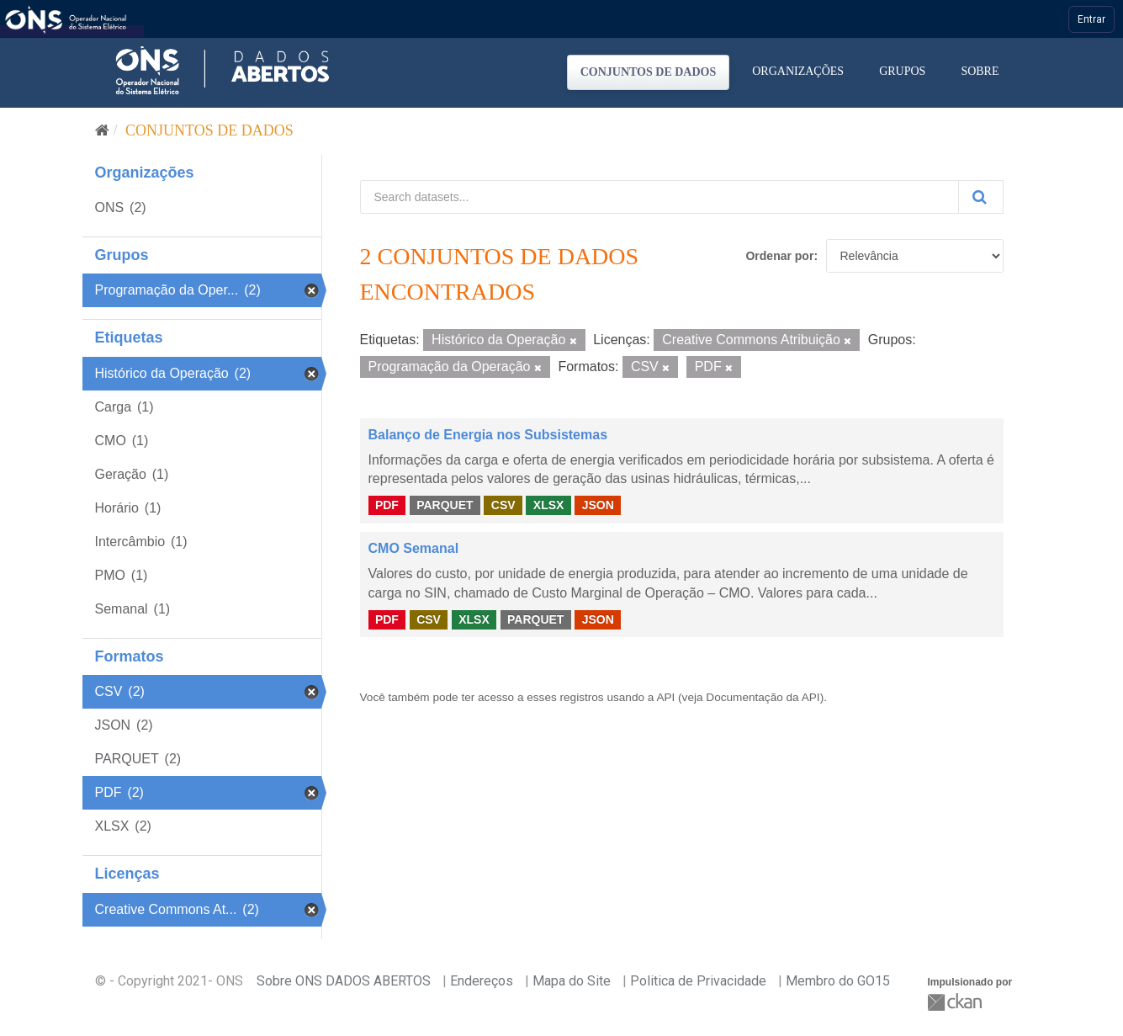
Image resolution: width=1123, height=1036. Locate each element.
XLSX (548, 505)
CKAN (956, 1002)
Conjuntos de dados (648, 72)
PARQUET (444, 505)
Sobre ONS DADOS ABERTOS (344, 981)
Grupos (902, 71)
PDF (387, 505)
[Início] (102, 130)
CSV (503, 505)
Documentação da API (762, 697)
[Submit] (981, 197)
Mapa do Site (571, 981)
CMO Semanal (413, 548)
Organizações (798, 71)
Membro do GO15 (838, 981)
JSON (598, 505)
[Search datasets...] (659, 197)
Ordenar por (779, 256)
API (665, 697)
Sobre (980, 71)
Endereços (481, 981)
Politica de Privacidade (698, 981)
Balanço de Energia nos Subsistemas (488, 435)
